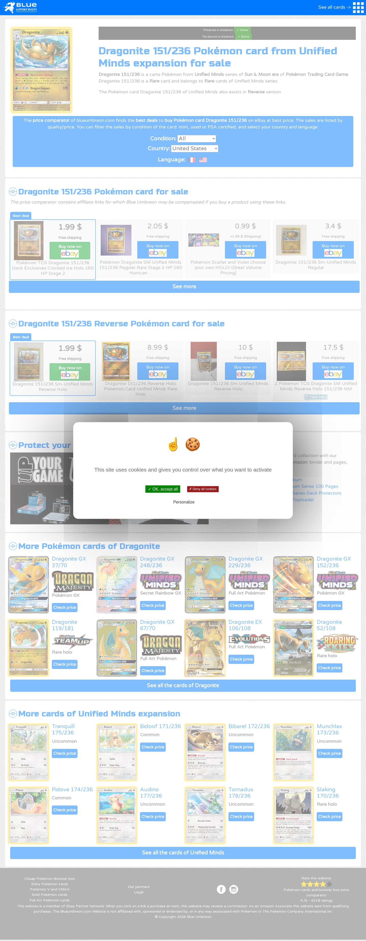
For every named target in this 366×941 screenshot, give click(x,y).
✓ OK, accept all (163, 489)
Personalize (184, 502)
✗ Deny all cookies (202, 489)
